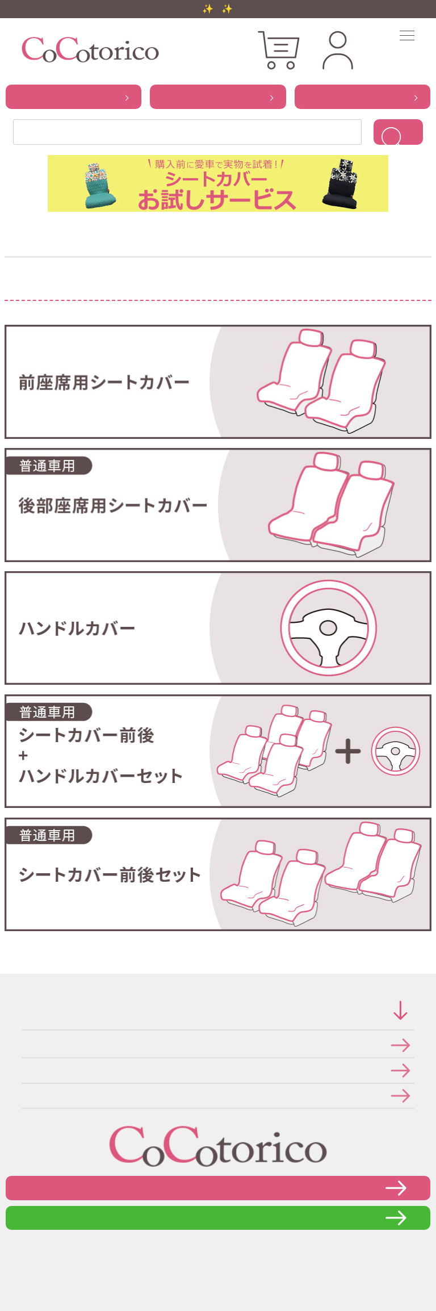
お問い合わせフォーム (218, 1187)
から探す (74, 96)
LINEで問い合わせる (218, 1218)
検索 (398, 132)
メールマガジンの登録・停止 (25, 1095)
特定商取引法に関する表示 (25, 1045)
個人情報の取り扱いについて (25, 1070)
